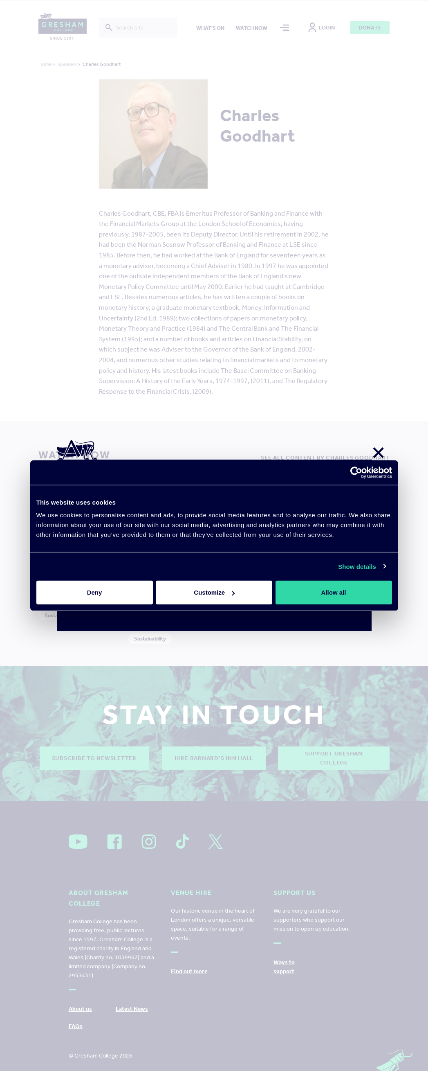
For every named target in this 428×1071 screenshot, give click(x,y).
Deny (94, 592)
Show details (357, 566)
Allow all (333, 592)
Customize (214, 592)
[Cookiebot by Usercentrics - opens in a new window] (356, 472)
